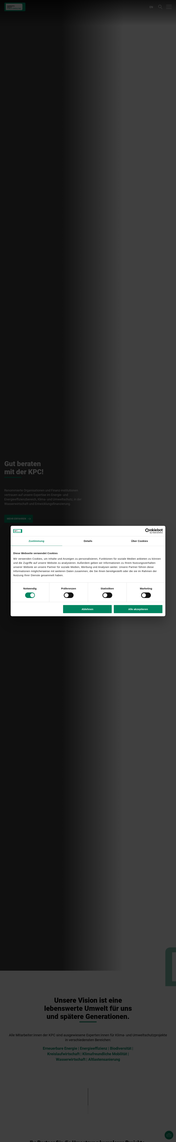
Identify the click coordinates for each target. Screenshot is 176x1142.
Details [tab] (88, 540)
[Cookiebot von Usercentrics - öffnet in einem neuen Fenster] (148, 531)
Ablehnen (87, 609)
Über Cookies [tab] (139, 540)
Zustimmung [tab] (36, 540)
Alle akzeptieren (138, 609)
